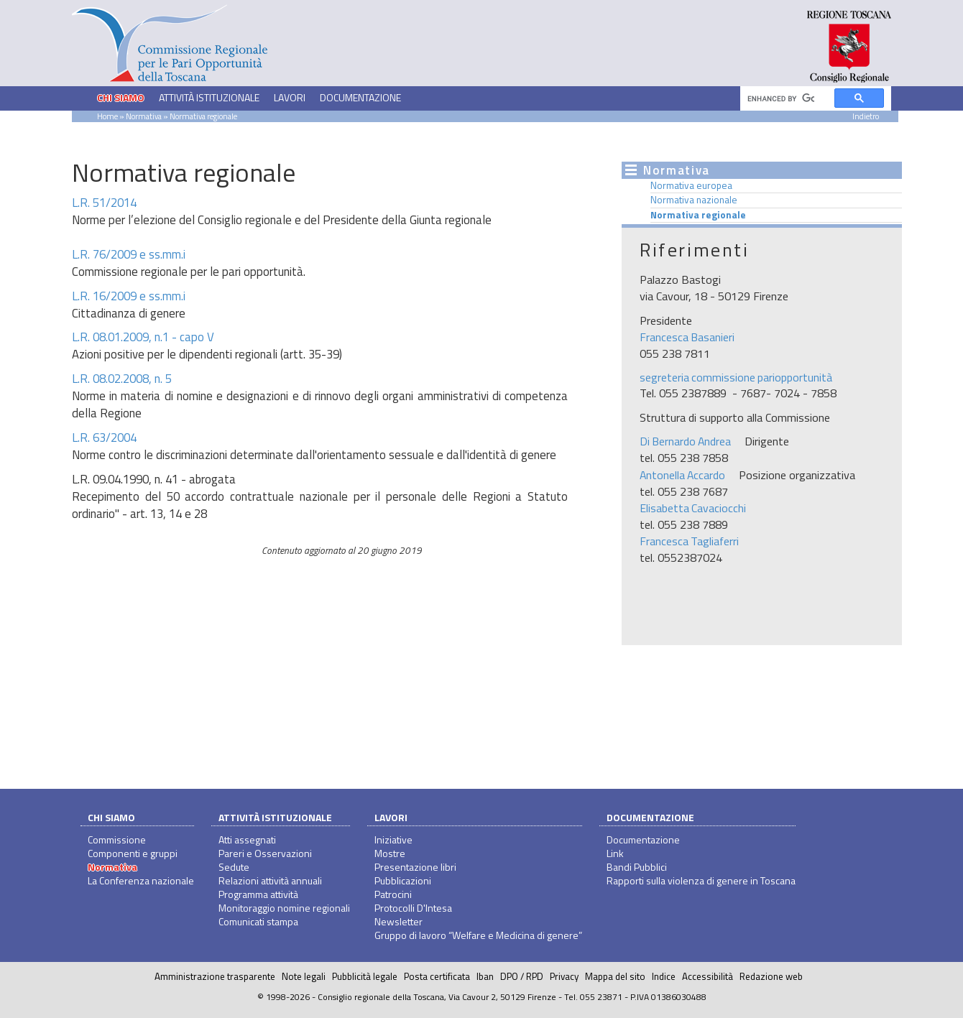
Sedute (233, 866)
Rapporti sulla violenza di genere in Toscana (701, 880)
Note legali (304, 976)
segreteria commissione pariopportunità (736, 377)
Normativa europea (691, 185)
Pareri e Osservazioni (265, 853)
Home (107, 116)
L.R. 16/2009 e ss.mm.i (128, 296)
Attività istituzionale (275, 817)
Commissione (117, 839)
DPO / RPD (521, 976)
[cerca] (780, 99)
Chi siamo (111, 817)
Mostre (389, 853)
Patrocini (393, 894)
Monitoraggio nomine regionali (284, 907)
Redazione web (771, 976)
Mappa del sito (615, 976)
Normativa (144, 116)
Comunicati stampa (258, 921)
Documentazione (650, 817)
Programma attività (258, 894)
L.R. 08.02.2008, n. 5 (122, 378)
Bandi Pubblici (637, 866)
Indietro (865, 116)
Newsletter (398, 921)
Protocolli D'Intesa (413, 907)
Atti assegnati (247, 839)
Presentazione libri (415, 866)
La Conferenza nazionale (141, 880)
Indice (664, 976)
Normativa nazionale (693, 200)
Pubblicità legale (364, 976)
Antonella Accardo (682, 474)
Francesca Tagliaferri (689, 541)
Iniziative (393, 839)
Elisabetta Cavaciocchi (693, 508)
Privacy (564, 976)
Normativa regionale (698, 215)
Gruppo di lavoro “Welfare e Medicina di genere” (478, 935)
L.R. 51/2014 (104, 202)
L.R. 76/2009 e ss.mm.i (128, 254)
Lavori (390, 817)
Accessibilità (707, 976)
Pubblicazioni (402, 880)
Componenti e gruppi (133, 853)
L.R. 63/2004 (104, 437)
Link (615, 853)
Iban (485, 976)
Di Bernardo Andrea (685, 441)
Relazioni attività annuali (270, 880)
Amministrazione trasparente (215, 976)
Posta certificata (437, 976)
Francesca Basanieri (687, 337)
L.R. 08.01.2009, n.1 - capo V (143, 337)
